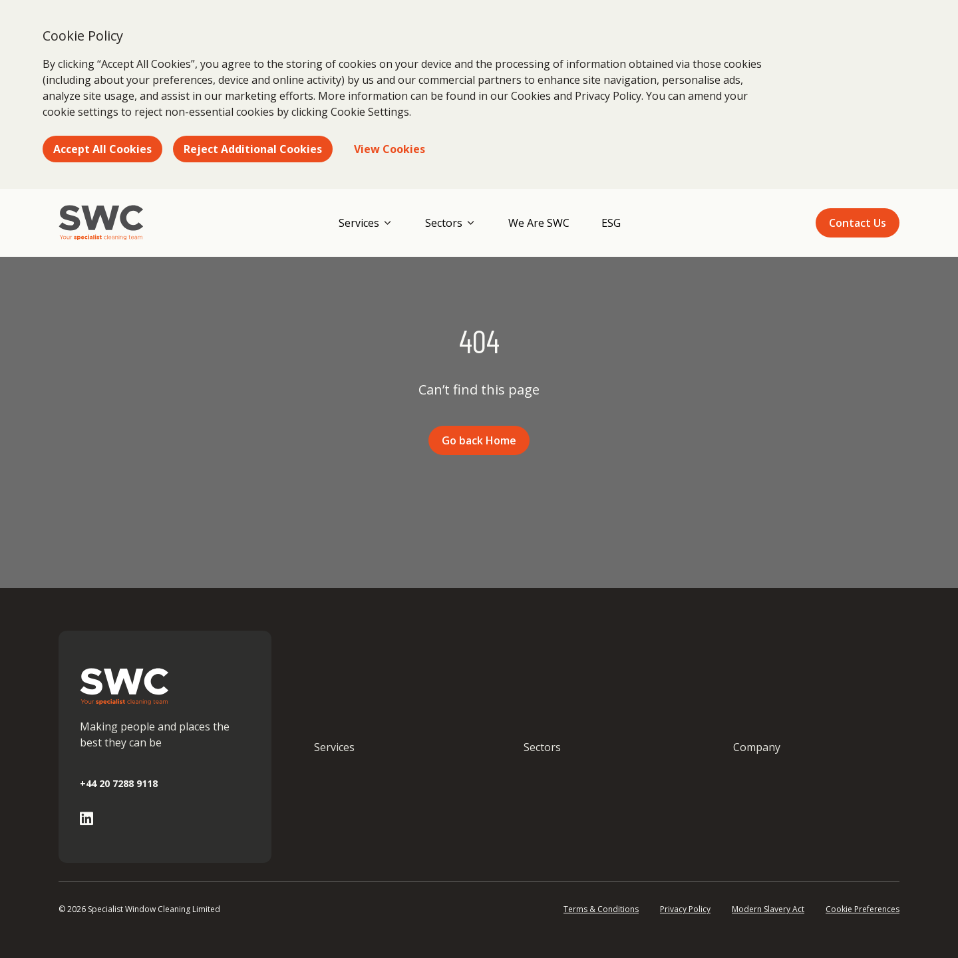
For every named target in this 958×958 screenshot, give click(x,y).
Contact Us (857, 223)
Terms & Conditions (601, 909)
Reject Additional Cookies (253, 149)
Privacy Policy (685, 909)
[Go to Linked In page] (86, 819)
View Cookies (389, 149)
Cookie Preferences (862, 909)
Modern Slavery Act (768, 909)
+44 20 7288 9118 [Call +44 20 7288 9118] (119, 783)
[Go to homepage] (101, 223)
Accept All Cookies (102, 149)
